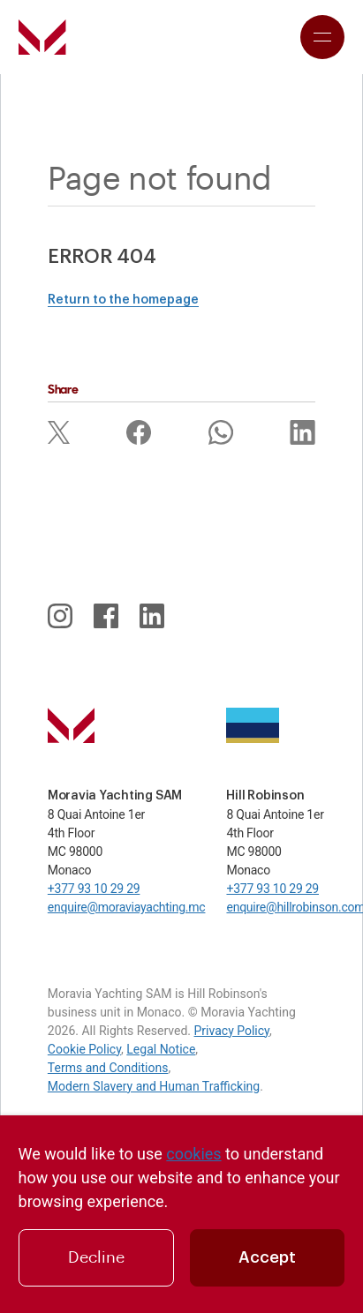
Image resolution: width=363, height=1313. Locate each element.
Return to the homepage (123, 300)
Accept (267, 1257)
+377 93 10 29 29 (94, 889)
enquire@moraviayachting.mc (127, 907)
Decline (96, 1257)
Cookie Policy (84, 1049)
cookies (193, 1153)
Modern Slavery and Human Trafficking (154, 1086)
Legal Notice (160, 1049)
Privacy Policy (231, 1031)
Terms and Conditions (108, 1068)
